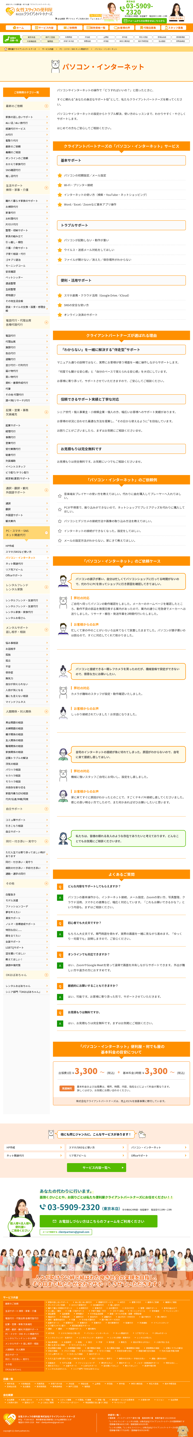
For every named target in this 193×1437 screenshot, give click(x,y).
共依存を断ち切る (16, 787)
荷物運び (11, 295)
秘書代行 (11, 455)
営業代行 (11, 443)
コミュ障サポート (16, 820)
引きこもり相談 (14, 826)
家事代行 (11, 212)
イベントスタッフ (16, 466)
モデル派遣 (12, 900)
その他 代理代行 (15, 394)
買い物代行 (12, 377)
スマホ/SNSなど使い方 (18, 552)
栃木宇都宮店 (143, 41)
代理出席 (11, 341)
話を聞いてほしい (16, 953)
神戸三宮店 (50, 37)
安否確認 (11, 271)
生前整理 (11, 289)
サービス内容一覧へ (97, 1167)
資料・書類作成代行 (17, 383)
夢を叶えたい (13, 912)
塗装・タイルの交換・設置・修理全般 (25, 308)
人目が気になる (14, 690)
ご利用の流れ (83, 18)
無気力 (9, 678)
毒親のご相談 (13, 152)
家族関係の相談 (14, 752)
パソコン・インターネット (21, 557)
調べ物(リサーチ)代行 (18, 400)
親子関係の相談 (14, 734)
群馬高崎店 (180, 41)
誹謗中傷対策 (13, 965)
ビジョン (160, 1399)
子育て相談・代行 (16, 254)
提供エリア (29, 1402)
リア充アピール (14, 569)
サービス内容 (47, 49)
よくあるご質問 (98, 18)
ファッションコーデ (17, 906)
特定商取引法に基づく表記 (96, 1402)
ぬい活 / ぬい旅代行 (17, 123)
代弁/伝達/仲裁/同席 (17, 799)
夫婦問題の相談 (14, 728)
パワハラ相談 (13, 769)
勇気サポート (13, 918)
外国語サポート (14, 515)
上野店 (106, 37)
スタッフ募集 (65, 1399)
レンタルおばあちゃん (18, 986)
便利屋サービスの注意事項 (123, 1399)
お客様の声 (145, 1399)
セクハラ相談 (13, 775)
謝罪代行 (11, 347)
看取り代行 (12, 140)
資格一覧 (101, 1399)
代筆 (8, 388)
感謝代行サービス (16, 128)
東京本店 (31, 37)
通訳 (8, 503)
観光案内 (11, 521)
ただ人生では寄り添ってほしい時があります (25, 854)
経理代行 (11, 431)
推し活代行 (12, 176)
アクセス (71, 18)
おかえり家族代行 (16, 164)
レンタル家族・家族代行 (19, 612)
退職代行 (11, 359)
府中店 (124, 37)
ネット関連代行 (14, 563)
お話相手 (11, 649)
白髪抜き (11, 894)
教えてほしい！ (14, 959)
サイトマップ (120, 1402)
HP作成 (10, 546)
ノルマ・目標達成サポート (21, 924)
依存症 (9, 672)
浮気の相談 (12, 764)
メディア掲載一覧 (46, 1399)
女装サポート (13, 941)
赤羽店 (106, 41)
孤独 (8, 654)
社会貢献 (174, 1399)
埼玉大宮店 (143, 37)
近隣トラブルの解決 (17, 758)
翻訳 (8, 509)
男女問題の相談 (14, 722)
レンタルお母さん (16, 618)
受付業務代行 (13, 449)
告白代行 (11, 353)
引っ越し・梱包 (14, 242)
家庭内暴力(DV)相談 (17, 793)
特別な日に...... (14, 930)
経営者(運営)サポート (18, 478)
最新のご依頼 (13, 146)
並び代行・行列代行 (17, 365)
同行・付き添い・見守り (19, 862)
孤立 (8, 660)
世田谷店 (87, 41)
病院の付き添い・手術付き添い (23, 868)
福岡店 (50, 41)
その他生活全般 (14, 301)
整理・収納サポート (17, 230)
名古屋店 (162, 41)
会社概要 (61, 18)
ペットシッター (14, 277)
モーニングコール (16, 265)
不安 (8, 666)
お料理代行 (12, 218)
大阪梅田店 (31, 41)
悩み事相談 (12, 643)
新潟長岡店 (180, 37)
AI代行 (9, 134)
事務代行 (11, 437)
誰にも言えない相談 (17, 696)
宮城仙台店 (162, 37)
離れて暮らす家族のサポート (22, 201)
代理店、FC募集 (84, 1399)
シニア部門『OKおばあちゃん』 (23, 992)
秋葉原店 (68, 37)
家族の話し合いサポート (19, 117)
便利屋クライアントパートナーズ (22, 49)
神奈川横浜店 (124, 41)
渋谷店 (87, 37)
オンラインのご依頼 (17, 158)
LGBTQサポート (15, 947)
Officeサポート (14, 575)
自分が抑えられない (17, 684)
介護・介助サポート (17, 248)
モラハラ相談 (13, 781)
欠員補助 (11, 461)
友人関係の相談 (14, 740)
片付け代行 (12, 224)
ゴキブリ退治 (13, 260)
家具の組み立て (14, 236)
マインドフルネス (16, 702)
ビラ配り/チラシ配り (17, 472)
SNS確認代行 (13, 170)
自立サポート (13, 831)
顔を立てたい (13, 935)
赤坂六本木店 (69, 41)
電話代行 (11, 335)
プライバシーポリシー (69, 1402)
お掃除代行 (12, 206)
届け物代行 (12, 371)
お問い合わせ (26, 1399)
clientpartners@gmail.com (73, 1231)
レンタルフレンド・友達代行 (22, 600)
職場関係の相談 (14, 746)
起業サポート (13, 425)
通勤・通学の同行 (16, 873)
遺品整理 (11, 283)
